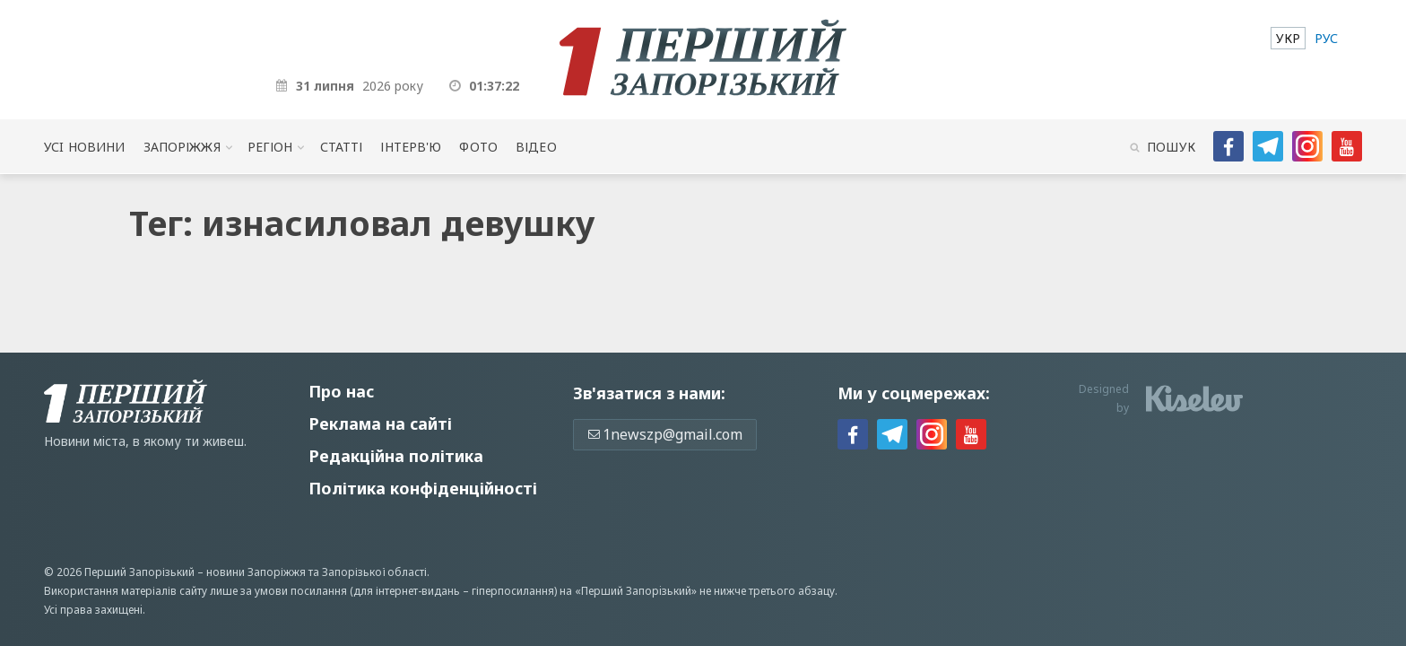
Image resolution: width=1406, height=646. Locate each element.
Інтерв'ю (410, 146)
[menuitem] (1288, 38)
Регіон (270, 146)
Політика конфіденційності (422, 488)
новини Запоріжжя (256, 572)
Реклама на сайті (380, 423)
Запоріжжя (182, 146)
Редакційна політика (395, 456)
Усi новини (84, 146)
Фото (478, 146)
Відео (536, 146)
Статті (341, 146)
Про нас (341, 391)
